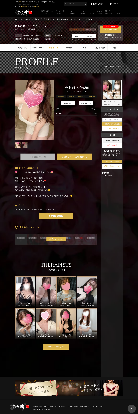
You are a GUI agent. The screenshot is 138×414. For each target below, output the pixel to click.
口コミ (91, 12)
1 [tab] (34, 149)
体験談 (99, 12)
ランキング (71, 12)
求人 (53, 2)
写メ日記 (109, 12)
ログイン (115, 2)
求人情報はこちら (91, 29)
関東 (20, 2)
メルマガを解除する (112, 128)
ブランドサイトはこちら (77, 29)
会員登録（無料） (56, 216)
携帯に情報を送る (109, 104)
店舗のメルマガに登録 (112, 124)
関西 (23, 2)
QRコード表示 (119, 103)
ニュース (119, 12)
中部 (27, 2)
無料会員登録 (97, 2)
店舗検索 (45, 12)
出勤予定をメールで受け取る (74, 157)
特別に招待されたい (112, 166)
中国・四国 (48, 2)
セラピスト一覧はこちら (112, 66)
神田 (17, 29)
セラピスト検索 (58, 12)
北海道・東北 (33, 2)
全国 (17, 2)
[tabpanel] (34, 110)
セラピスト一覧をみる (56, 347)
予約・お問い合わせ (111, 28)
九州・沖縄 (41, 2)
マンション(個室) (25, 29)
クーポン (82, 12)
